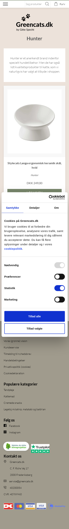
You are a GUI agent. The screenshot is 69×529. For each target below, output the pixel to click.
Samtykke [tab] (12, 207)
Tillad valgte (34, 328)
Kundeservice (11, 347)
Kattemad (9, 396)
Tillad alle (34, 316)
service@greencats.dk (18, 481)
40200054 (13, 487)
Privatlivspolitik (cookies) (17, 366)
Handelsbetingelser (14, 360)
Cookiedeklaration (14, 373)
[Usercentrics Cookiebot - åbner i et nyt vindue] (49, 197)
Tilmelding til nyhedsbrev (17, 353)
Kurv (62, 4)
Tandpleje (9, 389)
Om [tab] (56, 207)
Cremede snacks (13, 402)
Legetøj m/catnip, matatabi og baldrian (25, 409)
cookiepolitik (13, 248)
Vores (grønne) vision (15, 340)
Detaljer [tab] (34, 207)
